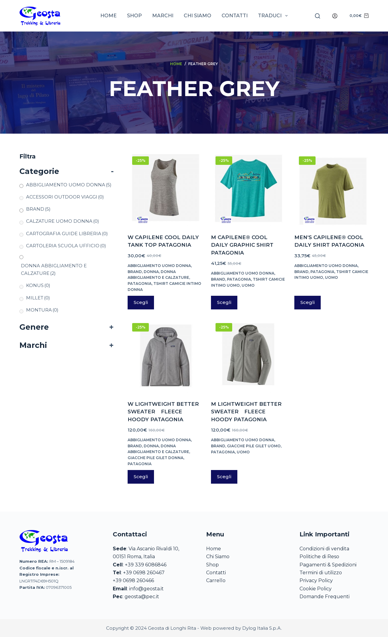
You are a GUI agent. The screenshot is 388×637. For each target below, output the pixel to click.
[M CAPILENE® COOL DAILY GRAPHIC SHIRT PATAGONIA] (248, 189)
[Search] (317, 15)
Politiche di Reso (319, 556)
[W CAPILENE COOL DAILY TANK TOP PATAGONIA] (165, 189)
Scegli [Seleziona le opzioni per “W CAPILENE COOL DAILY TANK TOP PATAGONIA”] (141, 302)
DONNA (151, 271)
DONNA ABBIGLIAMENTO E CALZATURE (54, 269)
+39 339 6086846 (145, 565)
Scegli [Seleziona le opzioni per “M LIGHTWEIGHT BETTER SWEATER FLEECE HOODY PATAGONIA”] (224, 476)
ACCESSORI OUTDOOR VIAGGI (65, 197)
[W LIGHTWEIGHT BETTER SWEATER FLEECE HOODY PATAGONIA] (165, 355)
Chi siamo (197, 15)
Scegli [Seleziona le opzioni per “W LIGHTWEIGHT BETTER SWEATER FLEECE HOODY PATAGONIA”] (141, 476)
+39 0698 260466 (133, 580)
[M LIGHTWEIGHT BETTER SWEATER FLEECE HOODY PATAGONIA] (248, 355)
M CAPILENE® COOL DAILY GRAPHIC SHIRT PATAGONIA (242, 245)
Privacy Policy (316, 580)
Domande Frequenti (324, 596)
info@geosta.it (146, 589)
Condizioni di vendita (324, 549)
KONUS (38, 285)
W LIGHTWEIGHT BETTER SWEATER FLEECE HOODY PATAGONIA (163, 411)
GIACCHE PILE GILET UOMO (254, 446)
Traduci (274, 15)
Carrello (216, 580)
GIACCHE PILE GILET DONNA (155, 457)
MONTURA (42, 310)
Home (108, 15)
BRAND (135, 271)
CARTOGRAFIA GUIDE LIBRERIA (67, 233)
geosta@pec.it (142, 596)
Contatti (235, 15)
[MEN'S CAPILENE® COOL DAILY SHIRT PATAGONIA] (331, 189)
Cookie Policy (315, 589)
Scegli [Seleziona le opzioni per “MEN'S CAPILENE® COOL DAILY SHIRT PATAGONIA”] (307, 302)
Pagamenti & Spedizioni (327, 565)
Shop (134, 15)
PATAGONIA (140, 283)
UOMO (248, 285)
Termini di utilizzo (320, 572)
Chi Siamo (217, 556)
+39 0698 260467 (144, 572)
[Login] (334, 15)
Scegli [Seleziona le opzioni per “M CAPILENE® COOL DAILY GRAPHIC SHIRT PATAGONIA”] (224, 302)
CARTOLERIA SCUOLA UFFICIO (66, 245)
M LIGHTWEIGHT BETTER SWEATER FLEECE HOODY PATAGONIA (246, 411)
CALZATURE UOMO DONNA (62, 221)
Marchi (162, 15)
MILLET (38, 298)
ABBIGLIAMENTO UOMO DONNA (159, 265)
